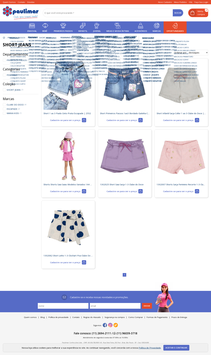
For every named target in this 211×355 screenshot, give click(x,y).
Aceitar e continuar (176, 347)
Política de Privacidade (150, 347)
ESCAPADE (13, 108)
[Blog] (116, 325)
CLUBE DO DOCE (16, 104)
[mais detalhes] (68, 120)
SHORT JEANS (15, 89)
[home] (21, 12)
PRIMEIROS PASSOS (18, 60)
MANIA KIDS (14, 113)
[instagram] (110, 325)
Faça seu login (201, 2)
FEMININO (13, 75)
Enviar (147, 306)
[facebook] (105, 325)
